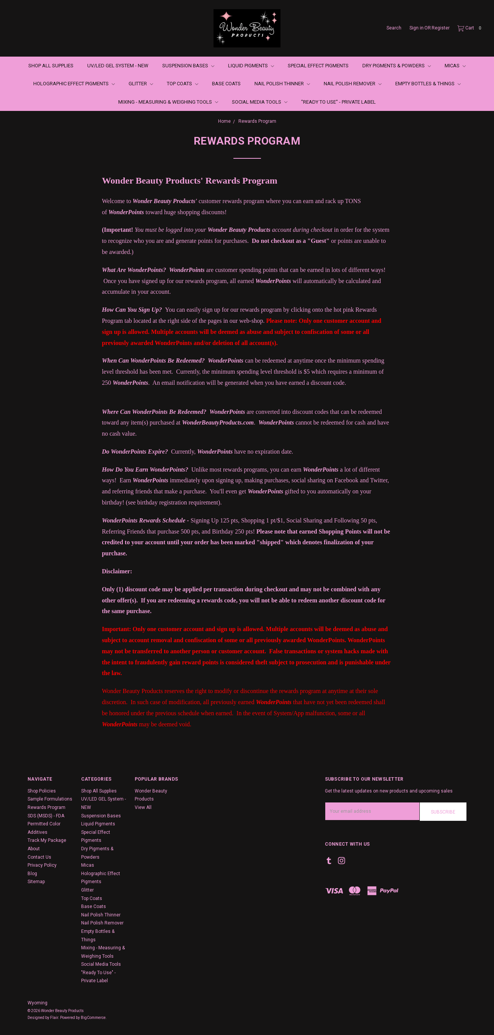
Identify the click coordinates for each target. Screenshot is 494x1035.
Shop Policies (42, 791)
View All (143, 807)
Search (393, 28)
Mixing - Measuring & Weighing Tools (168, 102)
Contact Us (39, 857)
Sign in (416, 28)
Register (441, 28)
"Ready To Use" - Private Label (338, 102)
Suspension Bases (188, 65)
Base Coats (226, 83)
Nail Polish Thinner (282, 83)
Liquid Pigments (251, 65)
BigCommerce (93, 1017)
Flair (54, 1017)
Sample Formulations (50, 799)
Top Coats (182, 83)
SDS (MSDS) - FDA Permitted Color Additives (46, 824)
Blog (32, 873)
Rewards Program (46, 807)
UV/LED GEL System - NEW (117, 65)
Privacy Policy (42, 865)
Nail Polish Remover (353, 83)
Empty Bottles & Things (428, 83)
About (34, 848)
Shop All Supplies (50, 65)
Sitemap (36, 881)
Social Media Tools (259, 102)
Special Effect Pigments (318, 65)
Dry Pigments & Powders (396, 65)
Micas (455, 65)
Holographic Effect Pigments (74, 83)
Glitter (141, 83)
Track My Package (47, 840)
